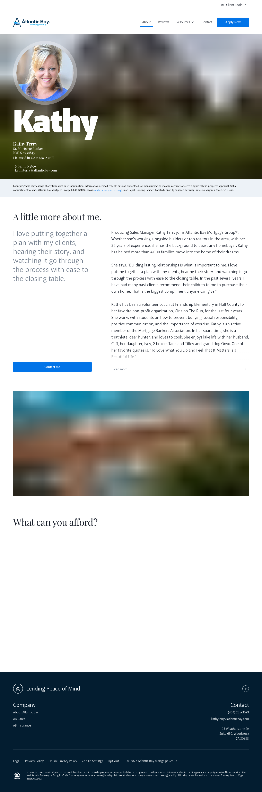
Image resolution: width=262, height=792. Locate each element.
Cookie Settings (92, 761)
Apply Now (233, 22)
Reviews (163, 22)
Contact (207, 22)
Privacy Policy (34, 761)
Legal (16, 761)
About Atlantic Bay (25, 712)
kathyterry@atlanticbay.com (36, 170)
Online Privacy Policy (63, 761)
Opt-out (113, 761)
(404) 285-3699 (25, 166)
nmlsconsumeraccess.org (107, 190)
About (146, 22)
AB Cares (19, 719)
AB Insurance (22, 725)
